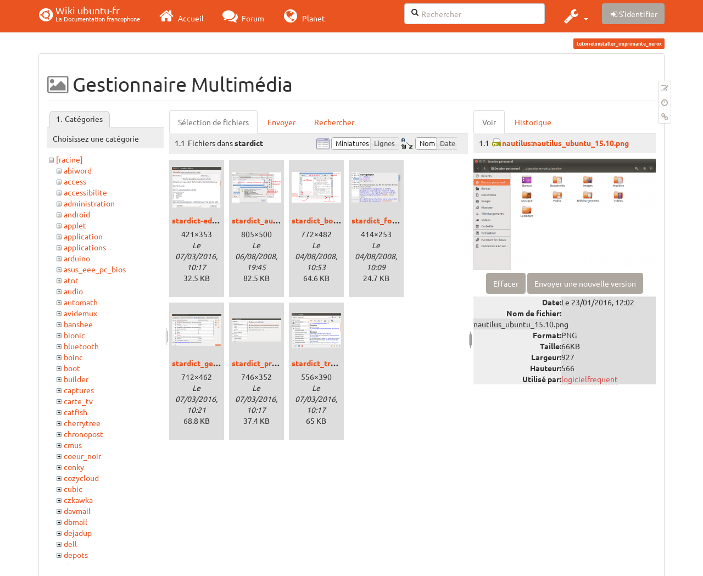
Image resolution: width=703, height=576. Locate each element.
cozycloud (81, 478)
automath (81, 302)
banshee (78, 324)
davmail (77, 511)
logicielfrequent (589, 379)
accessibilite (85, 192)
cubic (73, 489)
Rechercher (334, 122)
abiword (78, 170)
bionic (74, 335)
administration (89, 203)
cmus (73, 445)
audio (73, 291)
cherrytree (82, 423)
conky (74, 467)
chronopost (83, 434)
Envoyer (281, 122)
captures (79, 390)
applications (85, 247)
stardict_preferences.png (277, 363)
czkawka (78, 500)
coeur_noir (82, 456)
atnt (71, 280)
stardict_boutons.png (330, 220)
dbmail (75, 522)
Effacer (505, 283)
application (83, 236)
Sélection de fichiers (213, 122)
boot (72, 368)
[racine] (69, 159)
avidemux (80, 313)
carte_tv (78, 401)
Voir (489, 122)
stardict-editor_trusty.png (219, 220)
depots (76, 555)
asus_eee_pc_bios (95, 269)
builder (76, 379)
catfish (75, 412)
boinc (73, 357)
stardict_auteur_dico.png (277, 220)
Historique (533, 122)
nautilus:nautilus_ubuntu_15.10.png (565, 143)
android (77, 214)
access (75, 181)
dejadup (78, 533)
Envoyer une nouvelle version (585, 283)
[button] (574, 16)
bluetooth (81, 346)
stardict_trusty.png (326, 363)
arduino (77, 258)
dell (70, 544)
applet (75, 225)
